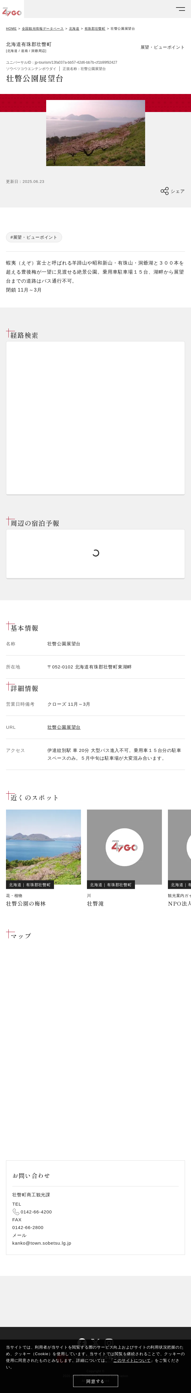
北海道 (74, 28)
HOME (11, 28)
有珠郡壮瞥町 (95, 28)
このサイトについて (132, 1360)
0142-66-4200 (36, 1211)
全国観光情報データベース (43, 28)
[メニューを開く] (180, 9)
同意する (95, 1381)
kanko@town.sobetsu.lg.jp (41, 1243)
